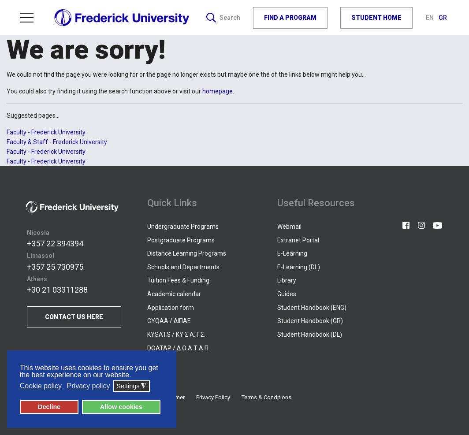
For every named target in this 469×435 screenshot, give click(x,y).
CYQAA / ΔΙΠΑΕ (169, 320)
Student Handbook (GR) (310, 320)
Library (286, 280)
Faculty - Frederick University (46, 132)
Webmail (289, 226)
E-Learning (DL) (298, 267)
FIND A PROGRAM (290, 17)
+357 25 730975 (55, 266)
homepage (217, 91)
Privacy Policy (213, 397)
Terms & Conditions (266, 397)
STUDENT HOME (376, 17)
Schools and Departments (183, 267)
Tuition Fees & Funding (178, 280)
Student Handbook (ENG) (311, 307)
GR (443, 17)
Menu (27, 17)
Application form (170, 307)
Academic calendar (174, 293)
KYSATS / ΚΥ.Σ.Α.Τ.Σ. (176, 334)
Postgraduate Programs (181, 240)
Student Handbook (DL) (309, 334)
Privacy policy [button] (88, 386)
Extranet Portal (298, 240)
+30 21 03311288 (57, 289)
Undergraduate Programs (183, 226)
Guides (286, 293)
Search (223, 17)
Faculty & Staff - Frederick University (57, 141)
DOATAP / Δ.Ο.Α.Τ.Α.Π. (178, 348)
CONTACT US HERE (74, 316)
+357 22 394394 (55, 243)
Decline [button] (49, 406)
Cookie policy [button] (41, 386)
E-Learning (292, 253)
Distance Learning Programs (186, 253)
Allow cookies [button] (121, 406)
